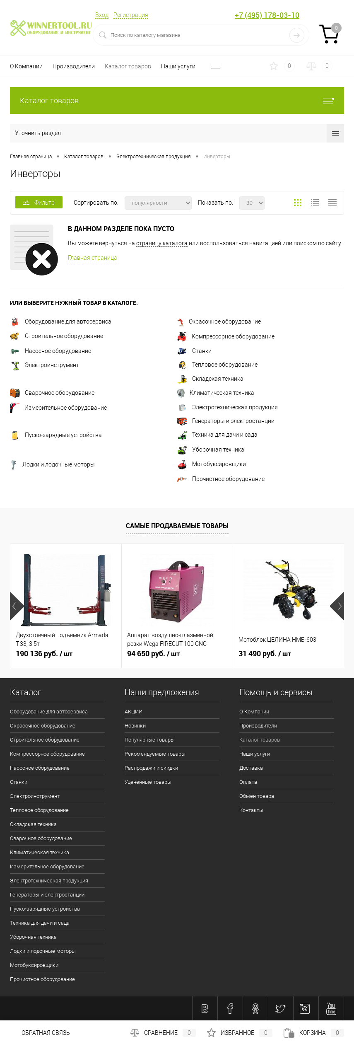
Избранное (239, 1033)
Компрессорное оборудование (226, 336)
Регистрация (130, 15)
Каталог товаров (128, 66)
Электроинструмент (44, 365)
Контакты (251, 810)
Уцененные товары (148, 782)
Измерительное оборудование (58, 407)
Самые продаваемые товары (177, 525)
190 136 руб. (44, 653)
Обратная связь (40, 1033)
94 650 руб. (153, 653)
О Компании (26, 66)
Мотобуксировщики (211, 464)
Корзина (314, 1033)
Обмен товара (256, 796)
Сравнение (163, 1033)
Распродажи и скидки (151, 768)
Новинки (135, 726)
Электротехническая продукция (227, 407)
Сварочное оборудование (52, 392)
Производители (74, 66)
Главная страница (92, 257)
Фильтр (39, 202)
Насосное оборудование (50, 351)
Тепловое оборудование (217, 364)
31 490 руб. (264, 653)
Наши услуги (178, 66)
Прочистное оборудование (221, 479)
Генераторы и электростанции (226, 421)
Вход (101, 15)
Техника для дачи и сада (217, 434)
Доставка (251, 768)
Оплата (248, 782)
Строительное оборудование (56, 336)
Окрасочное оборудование (219, 321)
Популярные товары (150, 740)
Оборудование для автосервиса (60, 321)
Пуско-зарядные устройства (56, 435)
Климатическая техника (215, 392)
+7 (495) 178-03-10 (267, 15)
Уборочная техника (210, 449)
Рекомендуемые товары (155, 754)
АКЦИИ (133, 711)
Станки (194, 351)
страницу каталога (162, 243)
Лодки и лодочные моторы (52, 464)
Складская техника (210, 378)
